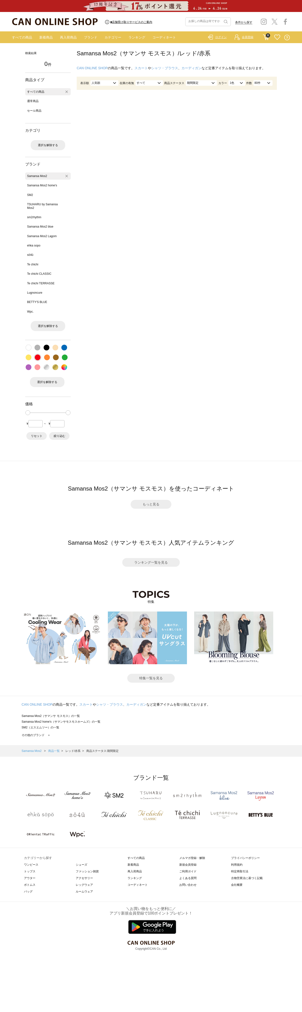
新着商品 (46, 37)
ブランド (90, 37)
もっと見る (151, 504)
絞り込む (59, 436)
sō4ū (30, 255)
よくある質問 (188, 878)
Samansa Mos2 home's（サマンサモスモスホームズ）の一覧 (61, 721)
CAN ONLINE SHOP (92, 68)
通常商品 (33, 101)
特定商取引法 (239, 871)
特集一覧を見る (151, 678)
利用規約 (237, 864)
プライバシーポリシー (245, 858)
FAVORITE (277, 37)
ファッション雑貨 (87, 871)
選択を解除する (48, 145)
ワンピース (31, 864)
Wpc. (30, 311)
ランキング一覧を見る (151, 562)
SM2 (30, 195)
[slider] (27, 412)
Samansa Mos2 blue (40, 226)
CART (266, 36)
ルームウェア (84, 891)
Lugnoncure (34, 292)
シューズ (81, 864)
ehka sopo (33, 245)
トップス (29, 871)
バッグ (28, 891)
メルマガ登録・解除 (192, 858)
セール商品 (34, 110)
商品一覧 (54, 751)
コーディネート (164, 37)
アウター (29, 878)
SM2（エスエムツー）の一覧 (40, 727)
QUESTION (287, 37)
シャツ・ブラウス (164, 68)
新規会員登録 (188, 864)
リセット (36, 436)
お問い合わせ (188, 884)
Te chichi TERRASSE (41, 283)
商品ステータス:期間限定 (102, 751)
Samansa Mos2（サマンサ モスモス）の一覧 (51, 716)
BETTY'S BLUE (37, 302)
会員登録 (247, 37)
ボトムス (29, 884)
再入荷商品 (68, 37)
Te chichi (32, 264)
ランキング (136, 37)
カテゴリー (113, 37)
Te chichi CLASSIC (39, 273)
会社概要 (237, 884)
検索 (225, 21)
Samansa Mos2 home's (42, 185)
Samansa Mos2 (37, 176)
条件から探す (243, 22)
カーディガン (191, 68)
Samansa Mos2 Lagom (42, 236)
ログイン (221, 37)
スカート (141, 68)
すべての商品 (22, 37)
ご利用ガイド (188, 871)
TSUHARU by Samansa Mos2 (42, 206)
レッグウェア (84, 884)
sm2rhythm (34, 217)
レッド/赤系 (73, 751)
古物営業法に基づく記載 (247, 878)
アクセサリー (84, 878)
